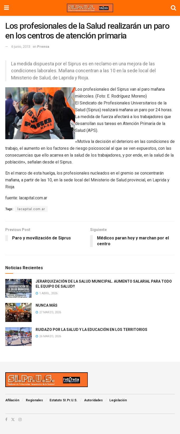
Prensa (43, 47)
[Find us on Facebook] (6, 419)
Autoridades (93, 400)
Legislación (118, 400)
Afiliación (12, 400)
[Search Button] (173, 8)
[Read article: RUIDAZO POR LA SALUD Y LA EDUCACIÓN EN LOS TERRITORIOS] (18, 336)
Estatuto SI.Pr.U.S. (63, 400)
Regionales (34, 400)
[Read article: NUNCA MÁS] (18, 312)
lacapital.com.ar (31, 209)
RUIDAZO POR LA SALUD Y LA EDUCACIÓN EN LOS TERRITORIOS (91, 329)
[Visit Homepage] (90, 8)
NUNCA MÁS (46, 305)
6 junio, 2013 (20, 47)
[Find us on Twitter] (13, 419)
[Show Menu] (6, 8)
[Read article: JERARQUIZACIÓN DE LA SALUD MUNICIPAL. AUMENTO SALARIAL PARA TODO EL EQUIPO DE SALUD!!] (18, 288)
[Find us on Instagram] (20, 419)
